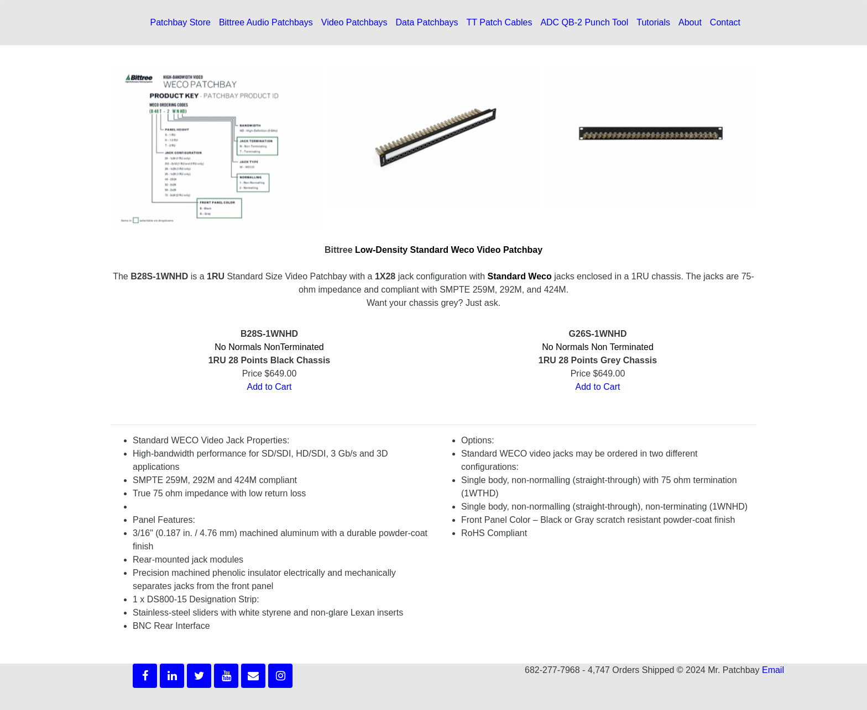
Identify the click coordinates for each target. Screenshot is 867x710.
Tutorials (653, 22)
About (690, 22)
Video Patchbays (354, 22)
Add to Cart (269, 386)
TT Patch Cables (499, 22)
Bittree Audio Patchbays (266, 22)
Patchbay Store (180, 22)
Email (773, 670)
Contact (725, 22)
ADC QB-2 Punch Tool (584, 22)
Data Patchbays (427, 22)
